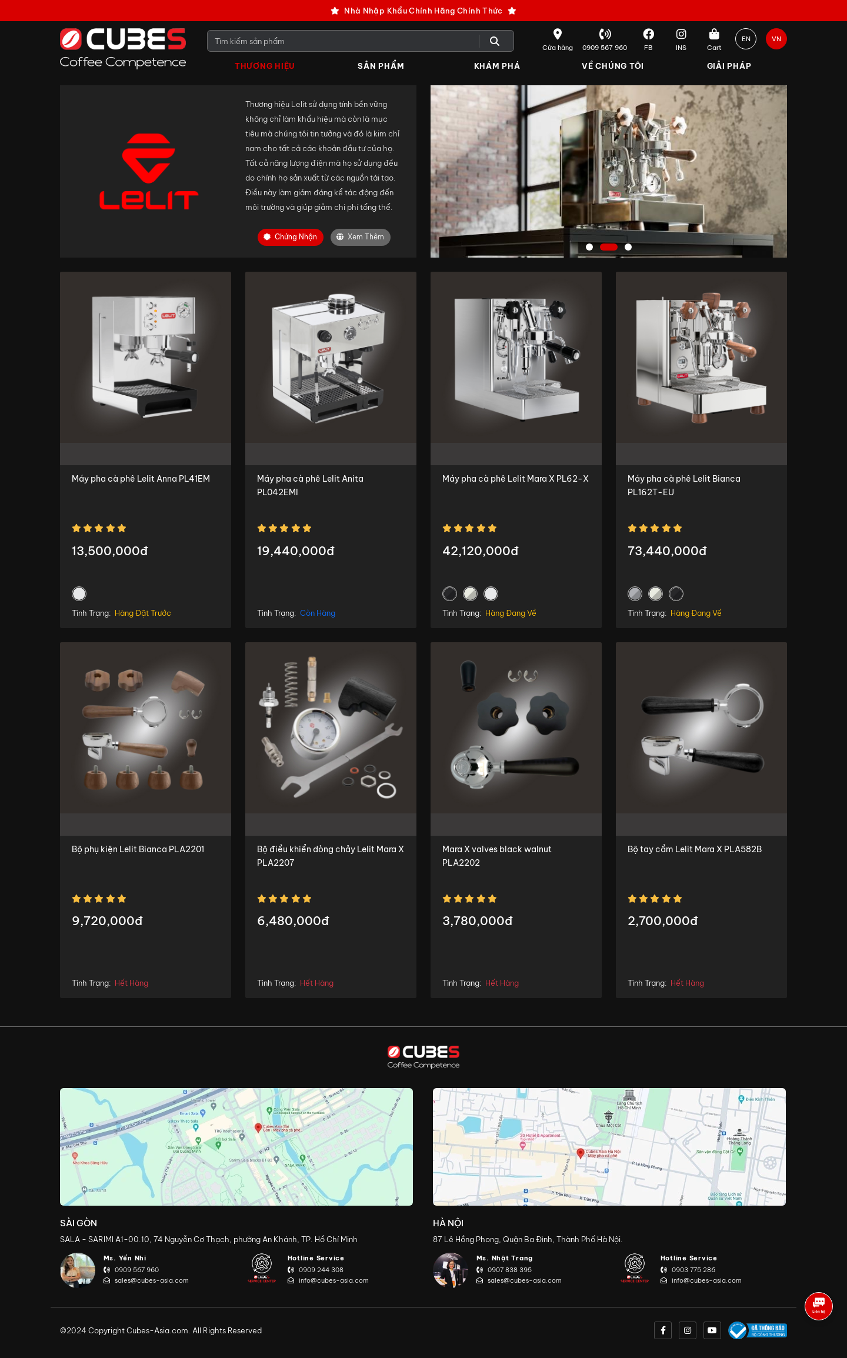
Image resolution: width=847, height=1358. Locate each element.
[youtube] (712, 1330)
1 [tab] (590, 248)
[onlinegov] (757, 1330)
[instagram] (687, 1330)
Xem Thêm (360, 237)
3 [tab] (630, 248)
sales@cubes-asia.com (146, 1280)
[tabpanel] (609, 171)
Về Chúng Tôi (613, 66)
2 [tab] (609, 248)
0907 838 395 (504, 1270)
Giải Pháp (729, 66)
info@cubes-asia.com (328, 1280)
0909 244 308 (316, 1270)
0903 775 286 (688, 1270)
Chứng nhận (290, 237)
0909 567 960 (131, 1270)
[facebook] (663, 1330)
